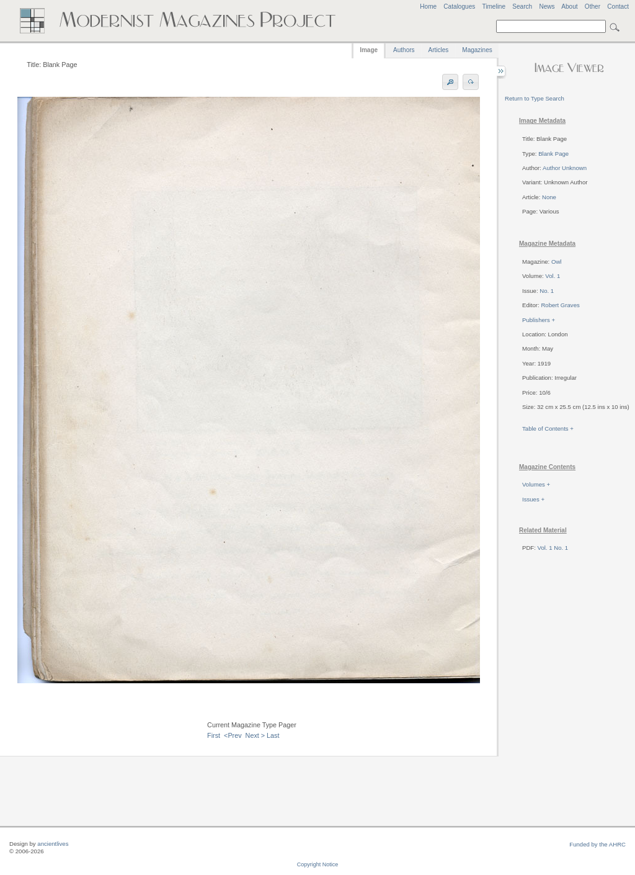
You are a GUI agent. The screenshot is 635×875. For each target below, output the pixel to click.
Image (369, 50)
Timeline (493, 6)
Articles (439, 50)
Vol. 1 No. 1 (553, 547)
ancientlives (52, 843)
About (569, 6)
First (213, 735)
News (546, 6)
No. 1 (547, 290)
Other (592, 6)
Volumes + (536, 484)
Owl (556, 261)
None (549, 197)
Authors (403, 50)
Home (428, 6)
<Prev (233, 735)
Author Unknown (565, 167)
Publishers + (538, 319)
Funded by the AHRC (597, 844)
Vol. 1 (552, 275)
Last (273, 735)
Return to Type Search (534, 98)
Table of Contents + (548, 428)
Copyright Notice (318, 864)
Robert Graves (560, 305)
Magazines (477, 50)
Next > (255, 735)
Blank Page (553, 153)
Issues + (533, 499)
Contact (618, 6)
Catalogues (459, 6)
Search (522, 6)
